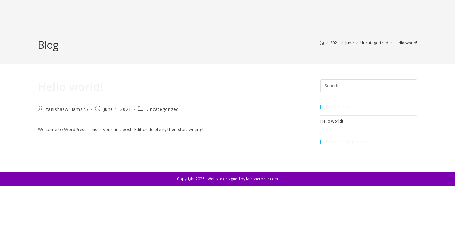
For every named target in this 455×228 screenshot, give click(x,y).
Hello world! (406, 43)
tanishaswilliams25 (67, 109)
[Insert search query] (368, 85)
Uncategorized (163, 109)
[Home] (322, 43)
